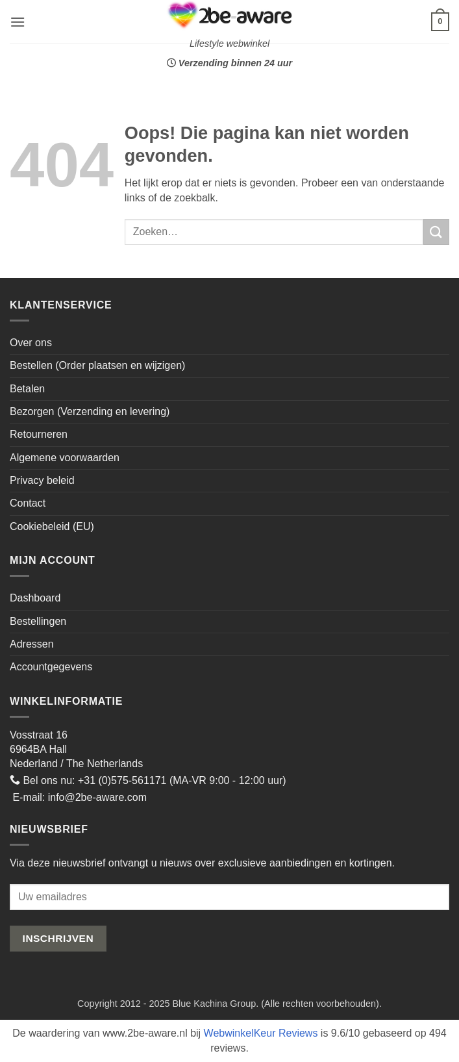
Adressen (32, 644)
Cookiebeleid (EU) (52, 526)
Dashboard (35, 597)
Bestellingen (38, 621)
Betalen (27, 388)
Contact (27, 503)
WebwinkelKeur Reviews (261, 1033)
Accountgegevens (51, 666)
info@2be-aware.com (97, 797)
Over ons (31, 342)
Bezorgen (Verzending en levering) (89, 411)
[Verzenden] (436, 231)
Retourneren (39, 434)
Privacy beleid (42, 480)
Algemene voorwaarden (64, 457)
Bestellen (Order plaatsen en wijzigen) (97, 365)
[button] (17, 22)
